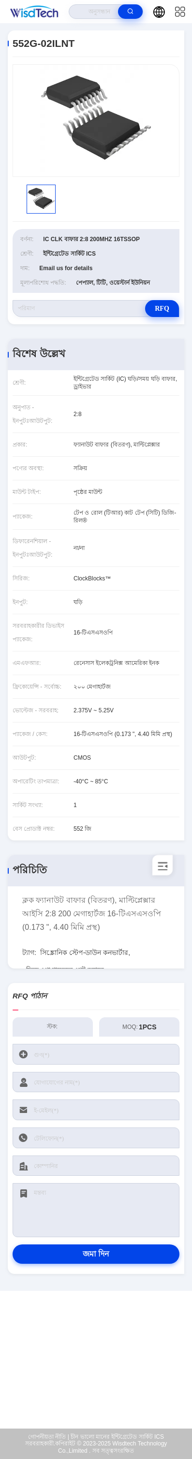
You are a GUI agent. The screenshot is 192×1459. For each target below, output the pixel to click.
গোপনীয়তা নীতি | (48, 1436)
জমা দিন (96, 1254)
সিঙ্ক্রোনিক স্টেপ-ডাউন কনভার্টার (84, 952)
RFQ (162, 308)
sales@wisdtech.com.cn (102, 1368)
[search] (130, 11)
